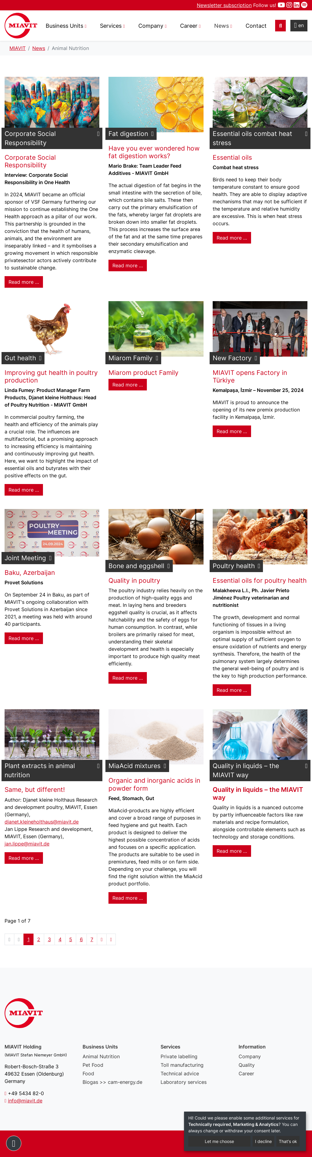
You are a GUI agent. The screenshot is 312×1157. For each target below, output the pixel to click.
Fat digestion (128, 133)
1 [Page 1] (28, 939)
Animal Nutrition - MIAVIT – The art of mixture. (21, 25)
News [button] (221, 26)
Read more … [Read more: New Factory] (232, 431)
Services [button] (111, 26)
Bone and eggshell (136, 566)
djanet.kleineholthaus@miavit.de (42, 822)
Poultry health (234, 566)
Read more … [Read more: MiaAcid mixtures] (127, 898)
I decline (263, 1141)
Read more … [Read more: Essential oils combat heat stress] (232, 238)
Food (88, 1073)
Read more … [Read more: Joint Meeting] (24, 638)
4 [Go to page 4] (60, 939)
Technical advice (180, 1073)
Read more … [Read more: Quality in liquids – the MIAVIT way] (232, 851)
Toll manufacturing (182, 1065)
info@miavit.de (25, 1101)
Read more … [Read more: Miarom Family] (127, 385)
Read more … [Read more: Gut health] (24, 490)
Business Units (64, 26)
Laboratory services (184, 1082)
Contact (256, 26)
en (299, 25)
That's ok (288, 1141)
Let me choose (219, 1141)
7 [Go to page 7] (91, 939)
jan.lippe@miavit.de (27, 844)
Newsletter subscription (224, 5)
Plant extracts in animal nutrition (40, 770)
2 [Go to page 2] (38, 939)
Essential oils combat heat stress (252, 138)
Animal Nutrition (101, 1056)
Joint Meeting (25, 558)
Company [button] (150, 26)
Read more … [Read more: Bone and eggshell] (127, 678)
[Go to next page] (102, 939)
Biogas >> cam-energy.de (112, 1082)
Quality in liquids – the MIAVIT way (246, 770)
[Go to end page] (111, 939)
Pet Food (93, 1065)
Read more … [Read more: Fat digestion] (127, 265)
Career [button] (188, 26)
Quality (247, 1065)
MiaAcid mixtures (134, 766)
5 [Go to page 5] (70, 939)
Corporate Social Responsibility (30, 138)
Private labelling (179, 1056)
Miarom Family (130, 358)
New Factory (232, 358)
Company (250, 1056)
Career (246, 1073)
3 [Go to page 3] (49, 939)
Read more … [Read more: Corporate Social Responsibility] (24, 282)
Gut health (20, 358)
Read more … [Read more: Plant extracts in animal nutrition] (24, 858)
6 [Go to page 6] (81, 939)
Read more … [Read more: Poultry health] (232, 690)
